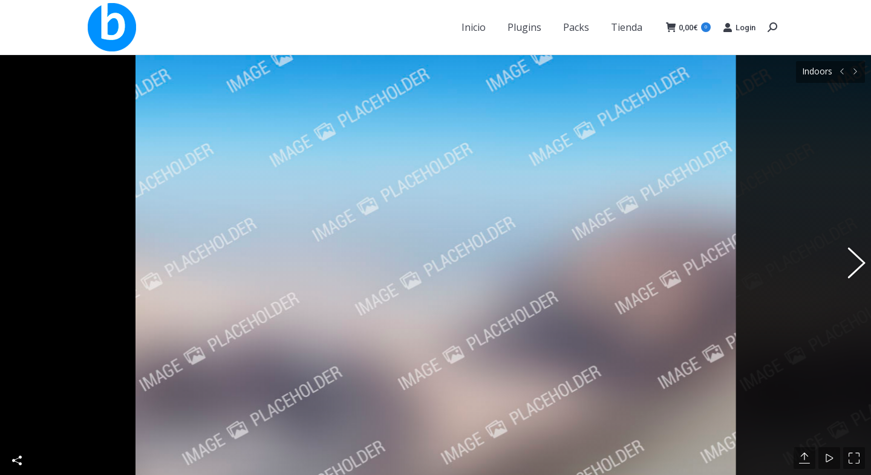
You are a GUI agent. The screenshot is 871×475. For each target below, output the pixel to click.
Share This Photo (17, 441)
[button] (850, 255)
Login (739, 27)
